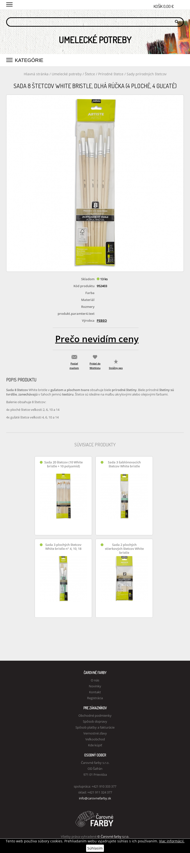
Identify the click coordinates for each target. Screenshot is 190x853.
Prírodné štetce (111, 74)
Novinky (95, 686)
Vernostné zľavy (95, 733)
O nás (95, 680)
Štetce (90, 74)
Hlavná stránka (36, 74)
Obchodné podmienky (95, 715)
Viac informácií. (172, 841)
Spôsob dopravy (95, 721)
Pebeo (102, 320)
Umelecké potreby (67, 74)
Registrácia (95, 698)
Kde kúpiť (95, 745)
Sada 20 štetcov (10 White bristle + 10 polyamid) (63, 464)
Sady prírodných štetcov (146, 74)
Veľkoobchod (95, 739)
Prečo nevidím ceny (97, 339)
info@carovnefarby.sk (95, 798)
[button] (9, 3)
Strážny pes (116, 368)
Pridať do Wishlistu (95, 366)
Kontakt (95, 692)
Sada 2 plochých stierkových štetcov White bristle (124, 549)
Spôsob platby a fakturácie (95, 727)
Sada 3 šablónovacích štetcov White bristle (124, 464)
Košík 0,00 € (169, 5)
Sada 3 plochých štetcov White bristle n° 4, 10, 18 (63, 547)
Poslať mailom (74, 366)
